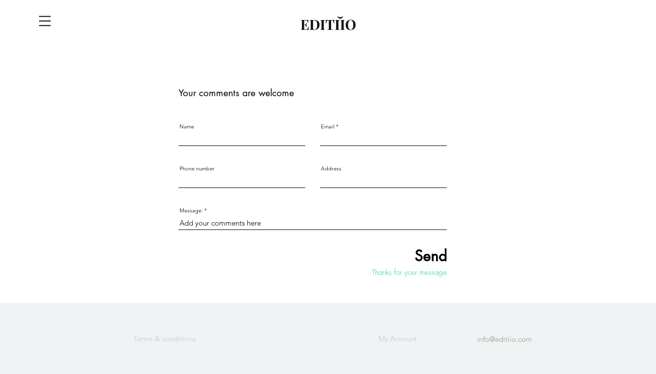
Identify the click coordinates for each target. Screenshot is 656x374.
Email (328, 126)
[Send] (402, 256)
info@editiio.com (504, 339)
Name (186, 126)
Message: (191, 210)
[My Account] (397, 338)
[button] (45, 21)
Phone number (197, 168)
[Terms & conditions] (164, 338)
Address (331, 168)
